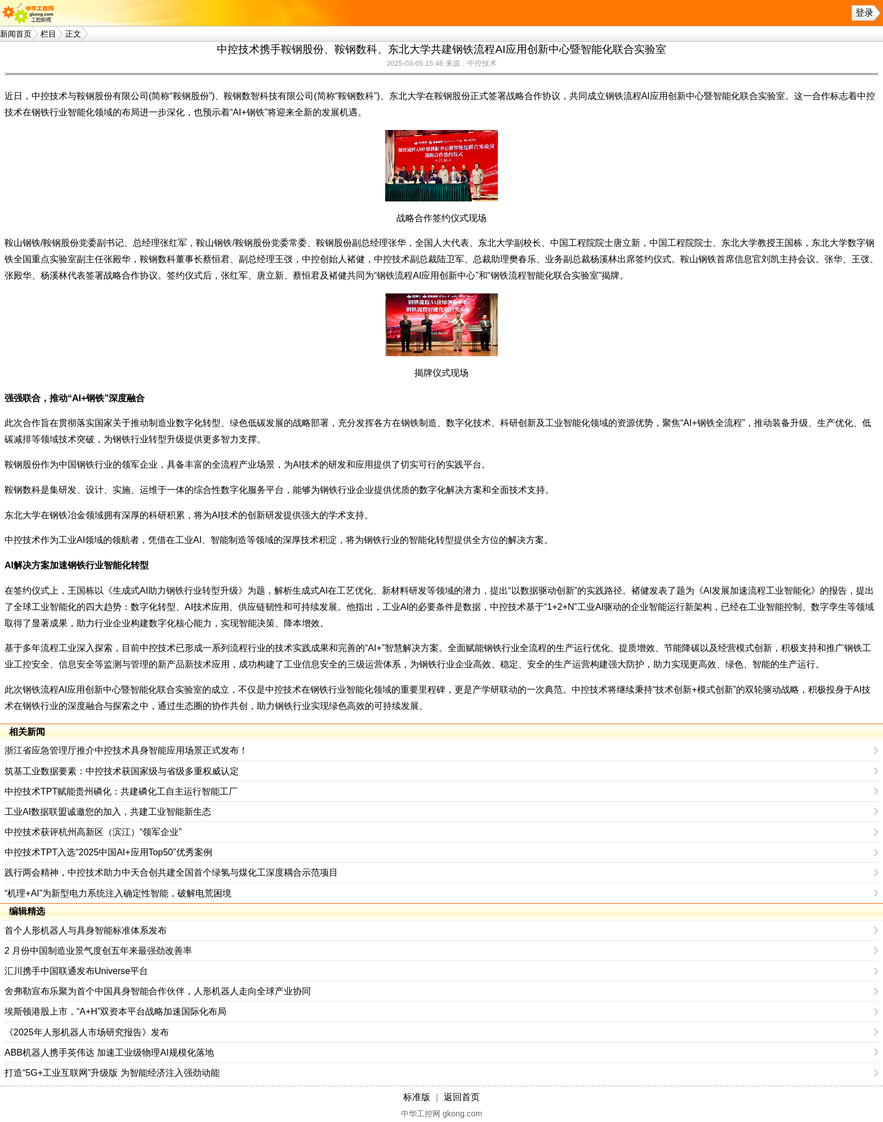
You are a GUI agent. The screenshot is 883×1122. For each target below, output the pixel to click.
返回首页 (462, 1097)
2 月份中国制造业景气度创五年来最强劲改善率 (98, 950)
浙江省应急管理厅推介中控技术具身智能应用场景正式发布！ (126, 750)
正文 (73, 33)
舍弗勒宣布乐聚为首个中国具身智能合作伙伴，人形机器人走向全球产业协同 (158, 991)
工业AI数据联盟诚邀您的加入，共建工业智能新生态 (108, 811)
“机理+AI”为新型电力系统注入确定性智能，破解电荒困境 (118, 893)
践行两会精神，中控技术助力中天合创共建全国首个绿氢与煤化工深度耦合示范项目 (171, 872)
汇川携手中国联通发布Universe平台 (76, 971)
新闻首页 (16, 33)
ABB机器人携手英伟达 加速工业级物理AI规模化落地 (109, 1052)
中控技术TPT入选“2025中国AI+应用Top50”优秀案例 (108, 852)
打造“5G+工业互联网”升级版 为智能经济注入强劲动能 (112, 1073)
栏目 (48, 33)
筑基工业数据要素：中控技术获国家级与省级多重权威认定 (122, 771)
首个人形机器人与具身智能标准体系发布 (86, 930)
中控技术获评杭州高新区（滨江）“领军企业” (93, 832)
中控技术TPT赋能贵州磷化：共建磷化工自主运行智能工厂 (121, 791)
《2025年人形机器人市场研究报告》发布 (87, 1032)
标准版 (416, 1097)
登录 (864, 12)
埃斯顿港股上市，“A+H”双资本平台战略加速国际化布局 (115, 1011)
